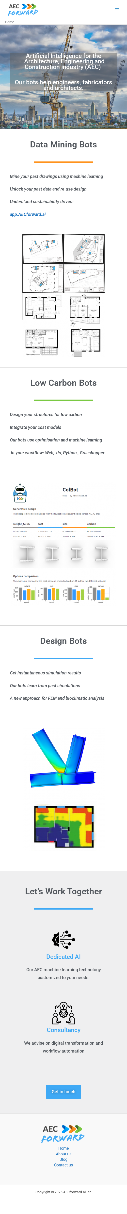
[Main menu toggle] (117, 10)
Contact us (63, 1165)
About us (63, 1154)
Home (63, 1148)
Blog (63, 1159)
